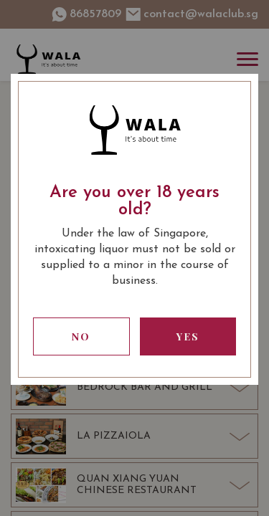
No (81, 336)
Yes (187, 336)
